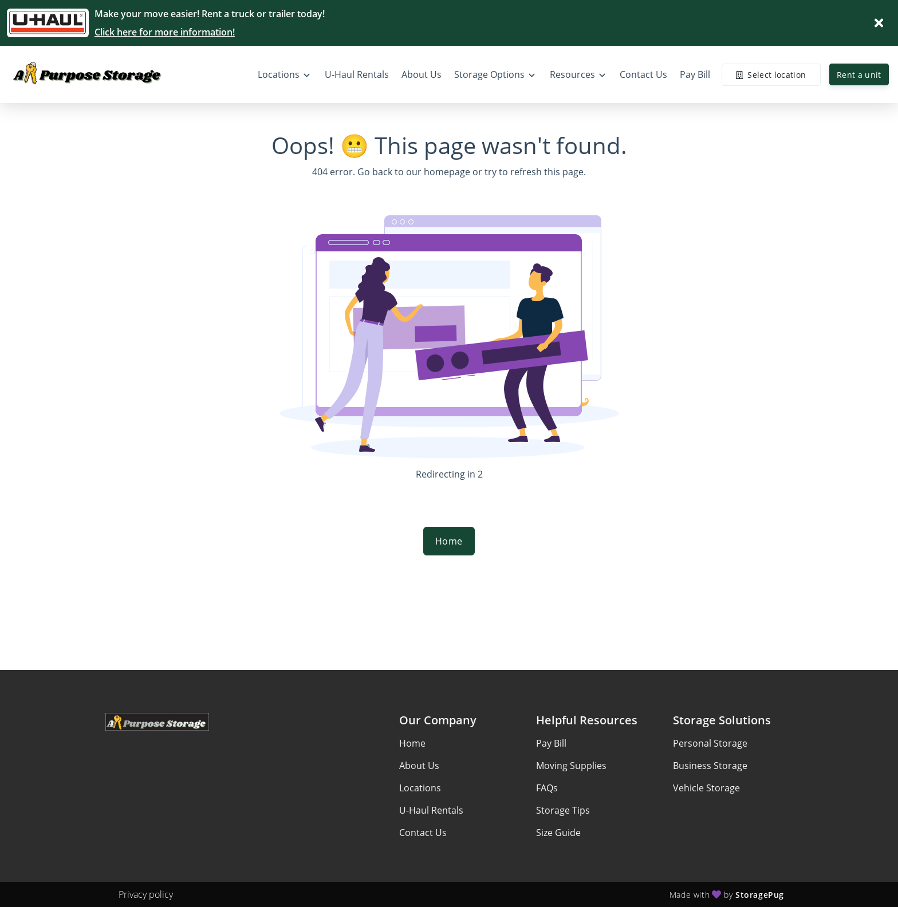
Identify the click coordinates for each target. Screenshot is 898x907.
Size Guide (558, 832)
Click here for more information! (164, 32)
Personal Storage (710, 743)
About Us (419, 765)
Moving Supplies (571, 765)
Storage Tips (563, 810)
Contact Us (423, 832)
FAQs (547, 788)
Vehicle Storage (706, 788)
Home (449, 541)
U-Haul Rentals (431, 810)
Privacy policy (146, 894)
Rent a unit (859, 74)
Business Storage (710, 765)
